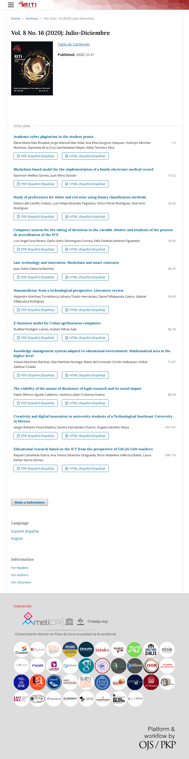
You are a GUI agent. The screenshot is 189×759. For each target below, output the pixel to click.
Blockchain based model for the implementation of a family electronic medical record (83, 169)
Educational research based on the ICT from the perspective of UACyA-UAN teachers (83, 449)
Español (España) (25, 531)
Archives (32, 18)
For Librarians (21, 582)
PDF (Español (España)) (37, 156)
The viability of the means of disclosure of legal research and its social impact (77, 388)
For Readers (19, 567)
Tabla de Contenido (74, 44)
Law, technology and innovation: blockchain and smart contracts (66, 262)
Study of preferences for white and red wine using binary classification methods (80, 197)
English (17, 538)
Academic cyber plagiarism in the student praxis (53, 136)
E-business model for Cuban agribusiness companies (57, 323)
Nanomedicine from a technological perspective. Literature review (68, 290)
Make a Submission (30, 502)
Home (15, 18)
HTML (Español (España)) (87, 156)
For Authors (19, 575)
